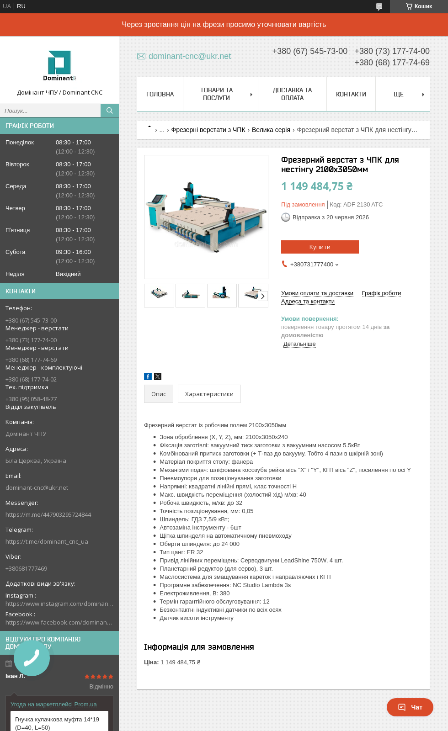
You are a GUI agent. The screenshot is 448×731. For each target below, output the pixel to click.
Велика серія (271, 129)
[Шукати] (110, 110)
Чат (410, 707)
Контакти (351, 94)
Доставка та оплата (292, 93)
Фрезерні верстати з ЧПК (208, 129)
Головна (160, 94)
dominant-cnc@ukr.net (36, 487)
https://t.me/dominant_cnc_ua (46, 541)
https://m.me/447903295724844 (48, 514)
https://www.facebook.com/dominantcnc (59, 622)
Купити (320, 247)
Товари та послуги (216, 93)
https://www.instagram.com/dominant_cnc (59, 603)
